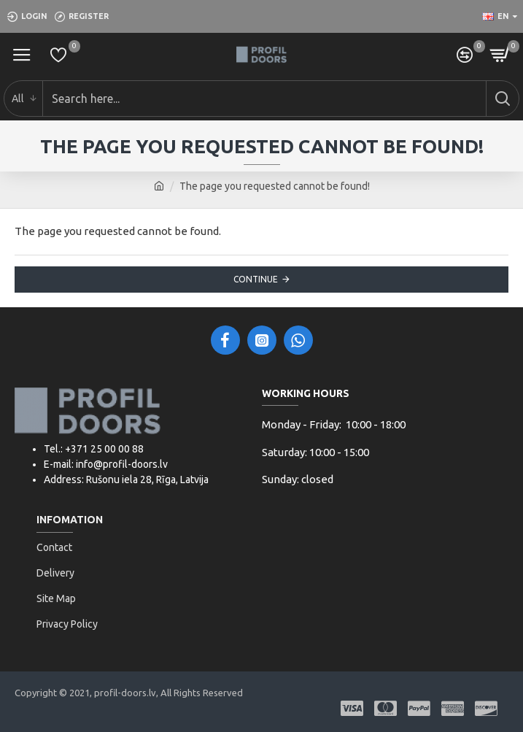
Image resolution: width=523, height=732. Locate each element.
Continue (255, 279)
